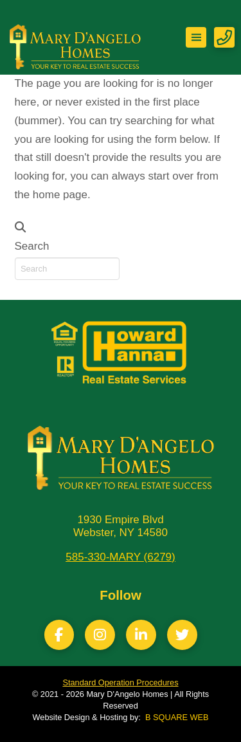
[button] (196, 37)
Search (32, 246)
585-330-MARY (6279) (120, 557)
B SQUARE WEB (176, 717)
